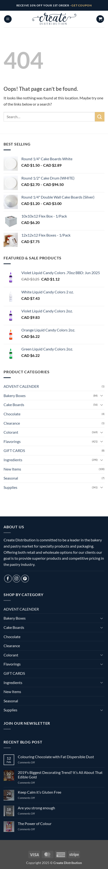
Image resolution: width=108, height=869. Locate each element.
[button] (8, 19)
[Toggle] (101, 395)
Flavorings (12, 441)
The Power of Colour (35, 823)
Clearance (12, 423)
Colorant (11, 432)
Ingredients (13, 459)
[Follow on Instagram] (16, 579)
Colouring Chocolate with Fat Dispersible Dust (56, 756)
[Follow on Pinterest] (25, 579)
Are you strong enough (36, 808)
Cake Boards (14, 404)
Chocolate (12, 414)
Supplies (10, 487)
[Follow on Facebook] (8, 579)
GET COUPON (81, 5)
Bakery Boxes (15, 395)
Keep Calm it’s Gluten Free (39, 792)
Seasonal (11, 478)
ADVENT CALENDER (21, 386)
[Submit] (99, 116)
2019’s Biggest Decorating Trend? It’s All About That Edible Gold (60, 774)
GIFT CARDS (14, 450)
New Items (12, 469)
